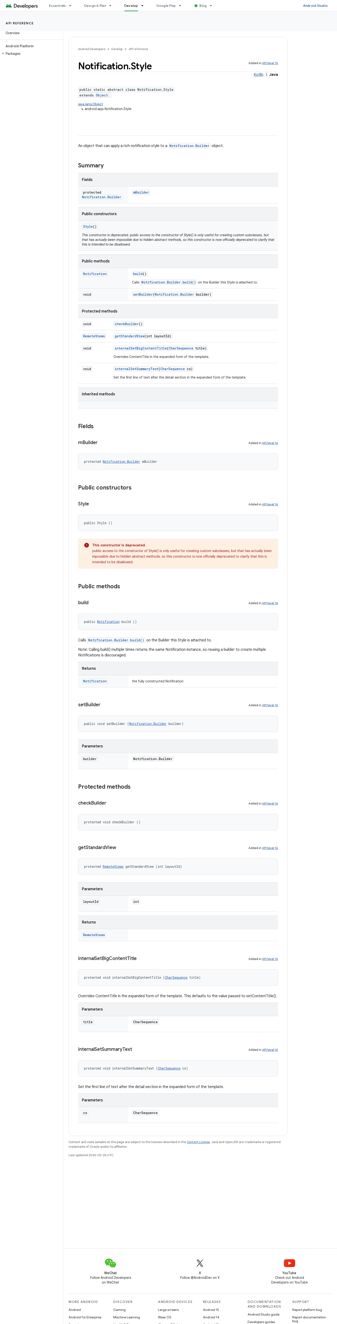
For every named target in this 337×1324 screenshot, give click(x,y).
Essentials (57, 6)
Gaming (119, 1310)
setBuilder (143, 294)
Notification (95, 274)
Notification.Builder (189, 145)
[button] (30, 53)
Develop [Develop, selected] (131, 6)
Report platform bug (307, 1310)
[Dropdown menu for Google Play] (182, 5)
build (138, 274)
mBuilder (141, 192)
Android (75, 1310)
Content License (198, 1142)
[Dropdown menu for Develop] (144, 5)
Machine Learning (126, 1317)
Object (102, 95)
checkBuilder (127, 324)
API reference (20, 23)
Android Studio (315, 6)
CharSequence (181, 348)
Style (88, 226)
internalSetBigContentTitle (141, 348)
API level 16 (270, 63)
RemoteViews (94, 336)
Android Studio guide (263, 1314)
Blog (203, 6)
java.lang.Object (90, 104)
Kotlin (258, 74)
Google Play (166, 6)
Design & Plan (95, 6)
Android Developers (91, 49)
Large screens (168, 1310)
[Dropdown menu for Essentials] (72, 5)
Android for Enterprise (85, 1317)
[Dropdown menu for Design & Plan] (112, 5)
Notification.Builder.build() (168, 282)
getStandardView (129, 336)
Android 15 (211, 1310)
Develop (117, 49)
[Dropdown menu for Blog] (213, 5)
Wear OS (164, 1317)
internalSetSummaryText (136, 369)
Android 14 (211, 1317)
